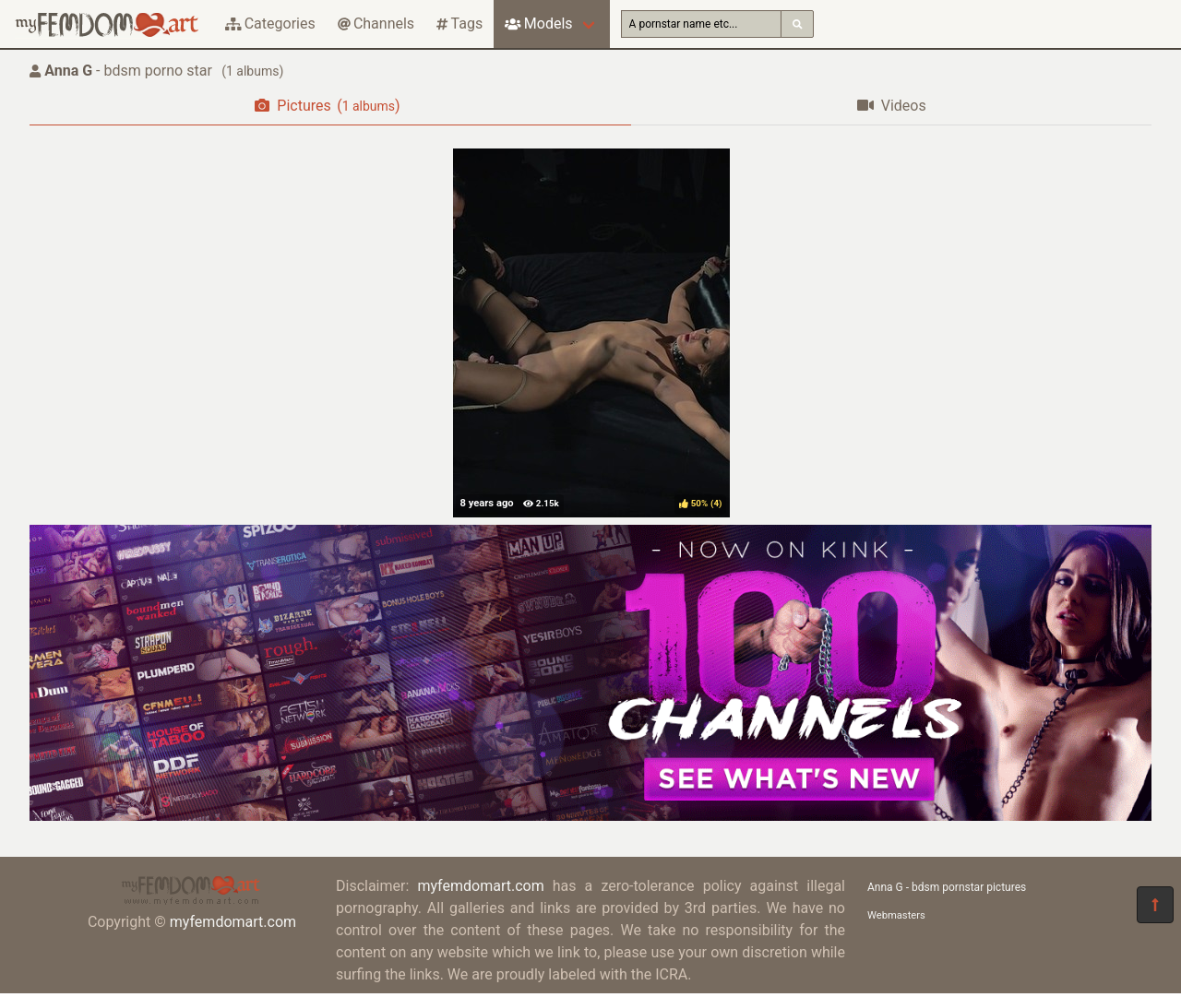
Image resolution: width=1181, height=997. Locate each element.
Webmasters (896, 915)
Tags (459, 23)
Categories (270, 23)
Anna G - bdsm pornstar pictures (946, 887)
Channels (376, 23)
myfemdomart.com (233, 922)
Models (538, 23)
